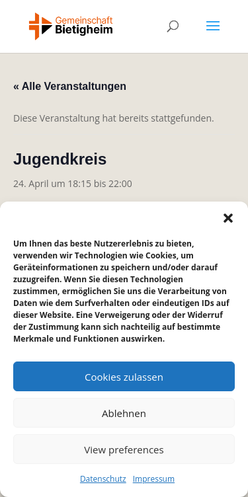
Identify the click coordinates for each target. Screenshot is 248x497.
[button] (228, 218)
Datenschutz (103, 478)
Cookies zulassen (124, 376)
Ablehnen (124, 413)
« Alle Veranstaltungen (69, 86)
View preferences (123, 449)
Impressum (154, 478)
